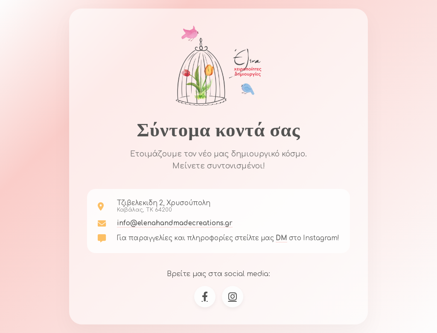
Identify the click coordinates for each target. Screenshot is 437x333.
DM (281, 238)
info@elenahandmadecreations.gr (175, 223)
